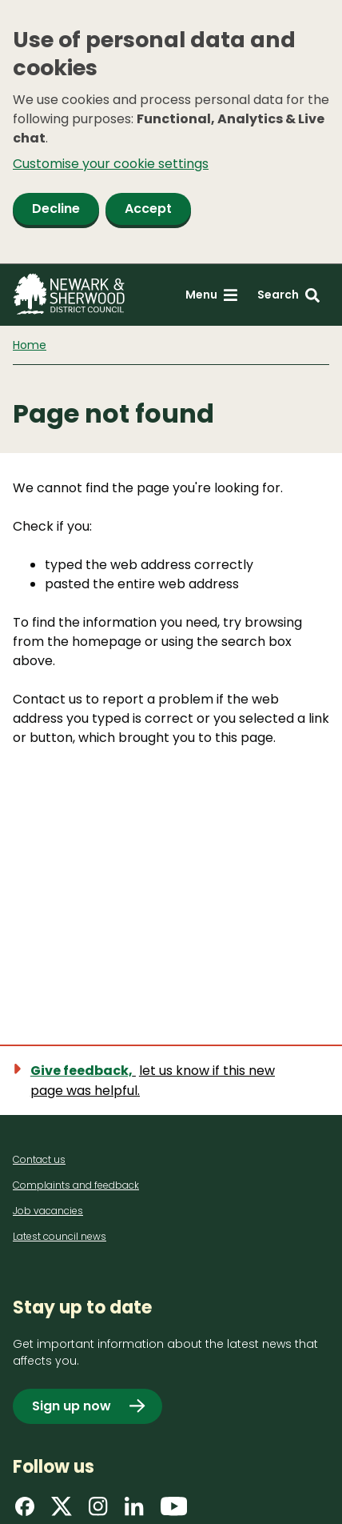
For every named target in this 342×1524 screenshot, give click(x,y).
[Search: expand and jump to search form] (288, 295)
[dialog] (171, 132)
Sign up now (71, 1406)
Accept (148, 208)
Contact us (39, 1159)
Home (29, 345)
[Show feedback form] (171, 1080)
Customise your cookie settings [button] (111, 163)
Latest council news (59, 1236)
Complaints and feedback (76, 1185)
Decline (56, 208)
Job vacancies (48, 1210)
